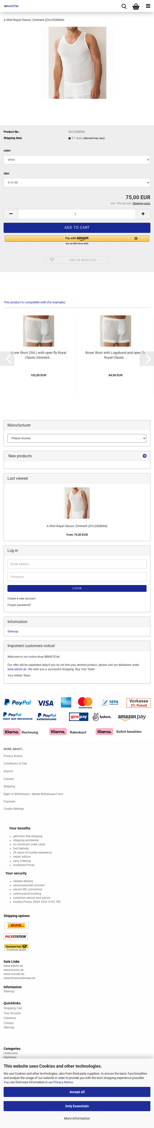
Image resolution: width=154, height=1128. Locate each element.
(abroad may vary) (94, 138)
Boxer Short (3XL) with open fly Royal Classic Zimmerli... (38, 355)
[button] (11, 214)
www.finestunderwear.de (19, 978)
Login (77, 588)
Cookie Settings (14, 808)
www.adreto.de (16, 669)
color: (7, 150)
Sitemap (12, 631)
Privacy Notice (63, 1082)
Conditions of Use (15, 763)
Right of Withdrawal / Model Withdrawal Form (33, 794)
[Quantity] (77, 214)
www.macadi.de (14, 974)
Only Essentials (77, 1106)
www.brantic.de (14, 970)
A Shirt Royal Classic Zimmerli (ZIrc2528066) (77, 526)
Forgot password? (19, 605)
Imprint (8, 771)
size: (6, 173)
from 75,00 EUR (77, 534)
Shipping (9, 786)
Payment (9, 801)
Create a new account (21, 598)
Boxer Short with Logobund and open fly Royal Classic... (115, 355)
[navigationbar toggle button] (148, 6)
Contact (9, 779)
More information (77, 1118)
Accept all (77, 1092)
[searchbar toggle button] (124, 6)
